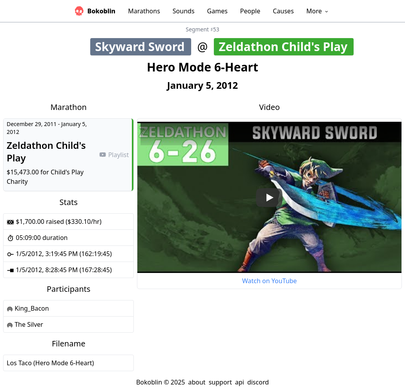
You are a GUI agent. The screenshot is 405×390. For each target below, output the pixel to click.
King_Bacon (28, 308)
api (239, 382)
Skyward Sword (143, 46)
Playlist (114, 154)
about (196, 382)
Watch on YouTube (269, 280)
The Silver (25, 324)
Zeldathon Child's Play (285, 46)
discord (258, 382)
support (220, 382)
